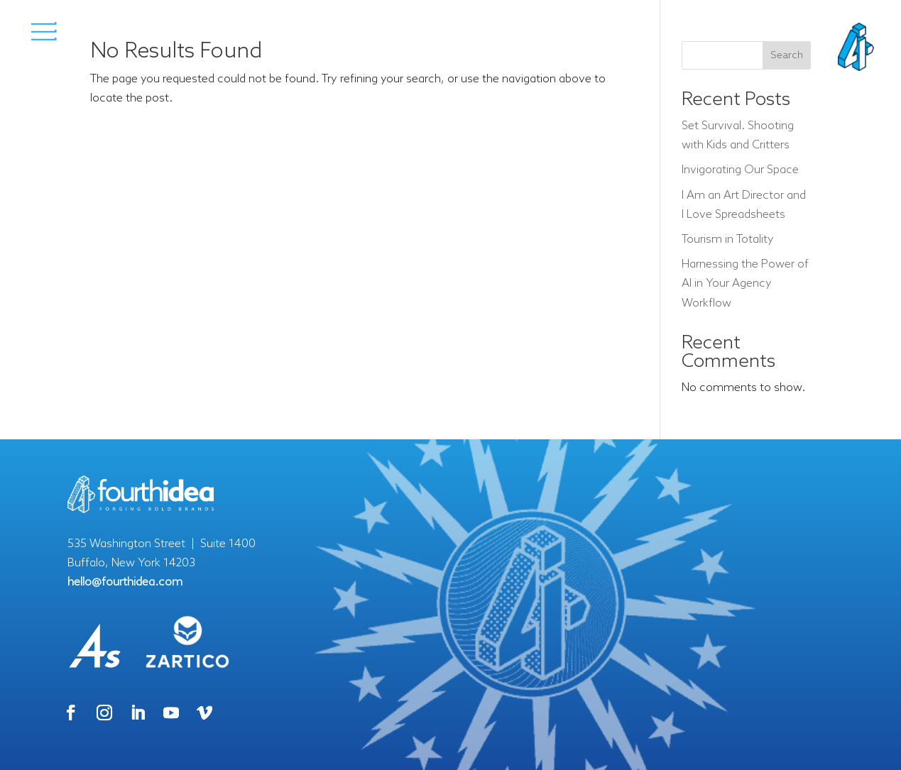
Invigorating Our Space (740, 170)
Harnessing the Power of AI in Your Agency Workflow (745, 283)
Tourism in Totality (728, 239)
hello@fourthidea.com (124, 582)
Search (786, 56)
